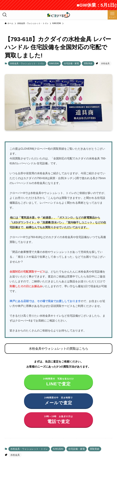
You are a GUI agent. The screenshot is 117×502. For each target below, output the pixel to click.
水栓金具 (105, 63)
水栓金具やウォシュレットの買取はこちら (58, 348)
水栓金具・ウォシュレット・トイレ (27, 63)
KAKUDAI (54, 63)
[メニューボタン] (112, 15)
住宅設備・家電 (71, 63)
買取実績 (88, 63)
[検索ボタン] (4, 15)
